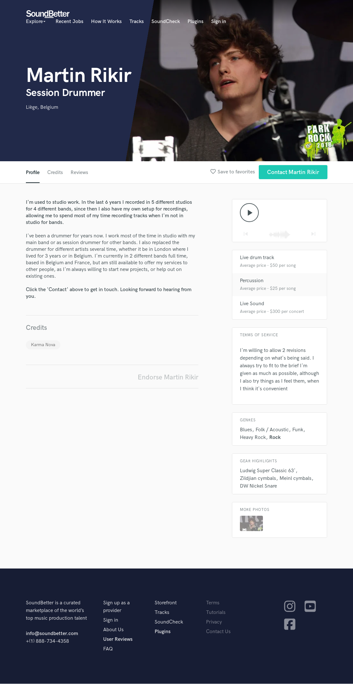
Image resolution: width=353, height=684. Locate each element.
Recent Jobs (69, 22)
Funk (297, 430)
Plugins (195, 22)
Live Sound (252, 304)
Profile (33, 173)
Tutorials (216, 613)
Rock (275, 438)
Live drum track (257, 258)
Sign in (218, 22)
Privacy (214, 622)
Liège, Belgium (42, 107)
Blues (246, 430)
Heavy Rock (253, 438)
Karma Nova (43, 344)
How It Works (106, 22)
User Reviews (118, 640)
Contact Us (218, 632)
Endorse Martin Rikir (168, 377)
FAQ (108, 649)
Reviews (80, 173)
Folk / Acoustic (272, 430)
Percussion (252, 281)
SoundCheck (165, 22)
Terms (212, 603)
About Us (113, 630)
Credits (55, 173)
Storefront (166, 603)
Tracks (136, 22)
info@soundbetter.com (52, 634)
